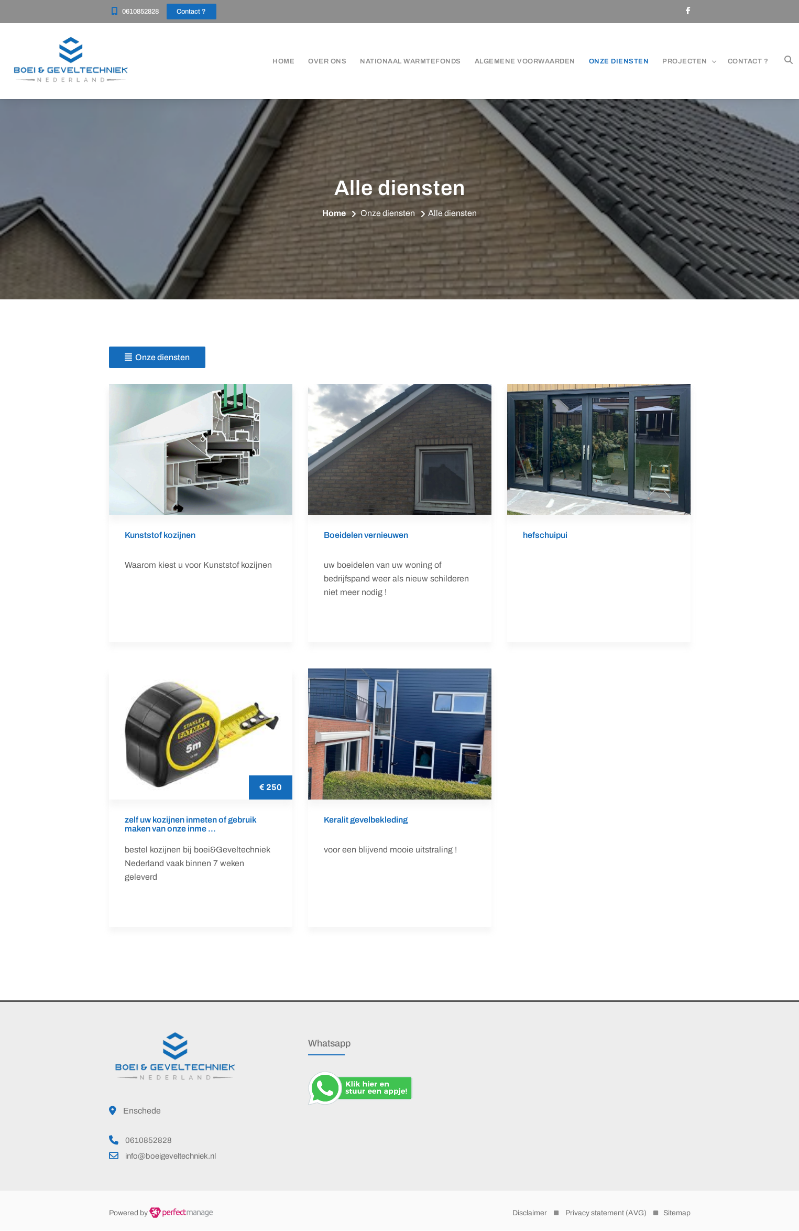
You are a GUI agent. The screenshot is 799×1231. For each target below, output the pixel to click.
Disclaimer (529, 1213)
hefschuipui (545, 535)
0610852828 (140, 11)
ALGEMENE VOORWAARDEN (525, 61)
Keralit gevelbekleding (366, 820)
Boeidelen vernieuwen (366, 535)
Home (283, 61)
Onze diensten (619, 61)
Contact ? (748, 61)
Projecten (684, 61)
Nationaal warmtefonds (410, 61)
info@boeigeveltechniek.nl (170, 1156)
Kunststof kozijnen (160, 535)
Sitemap (677, 1213)
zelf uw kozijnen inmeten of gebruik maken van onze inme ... (191, 825)
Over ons (327, 61)
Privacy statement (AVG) (606, 1213)
